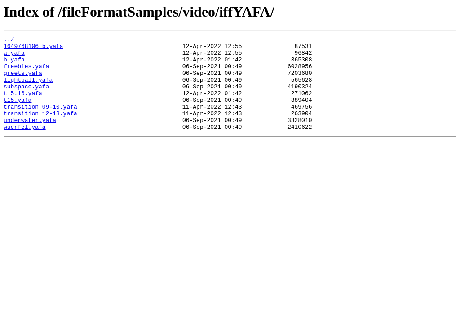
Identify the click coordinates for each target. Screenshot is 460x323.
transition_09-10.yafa (40, 121)
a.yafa (14, 56)
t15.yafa (17, 113)
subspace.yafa (26, 97)
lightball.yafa (28, 89)
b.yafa (14, 65)
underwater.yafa (30, 137)
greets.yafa (23, 81)
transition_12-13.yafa (40, 129)
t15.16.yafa (23, 105)
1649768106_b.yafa (33, 48)
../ (9, 40)
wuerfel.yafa (25, 145)
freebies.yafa (26, 73)
